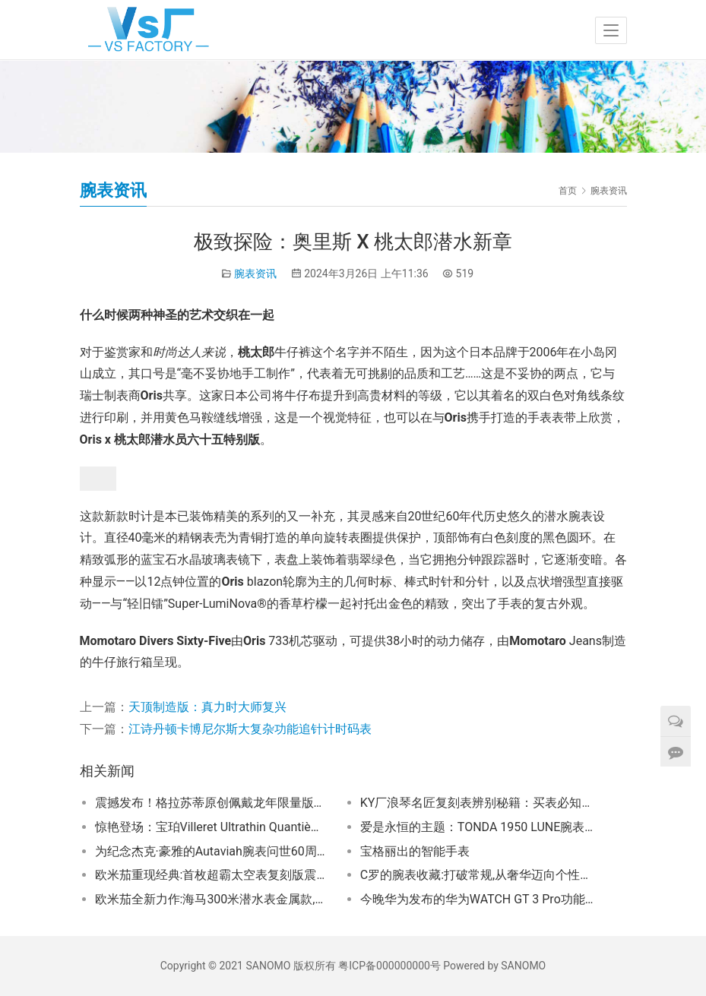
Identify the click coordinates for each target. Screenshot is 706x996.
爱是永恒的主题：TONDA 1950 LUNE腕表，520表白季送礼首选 (477, 827)
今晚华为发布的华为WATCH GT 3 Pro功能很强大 (477, 899)
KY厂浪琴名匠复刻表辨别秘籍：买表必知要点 (477, 802)
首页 (568, 190)
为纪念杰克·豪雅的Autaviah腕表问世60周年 (211, 851)
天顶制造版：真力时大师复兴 (207, 707)
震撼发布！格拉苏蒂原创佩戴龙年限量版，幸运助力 (211, 802)
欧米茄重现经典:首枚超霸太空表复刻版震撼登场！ (211, 875)
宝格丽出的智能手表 (415, 851)
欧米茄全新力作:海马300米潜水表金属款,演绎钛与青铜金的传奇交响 (211, 899)
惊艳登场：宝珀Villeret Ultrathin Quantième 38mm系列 (211, 827)
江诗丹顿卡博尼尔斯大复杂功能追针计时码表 (250, 729)
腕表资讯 (255, 273)
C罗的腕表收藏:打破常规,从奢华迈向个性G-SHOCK (477, 875)
